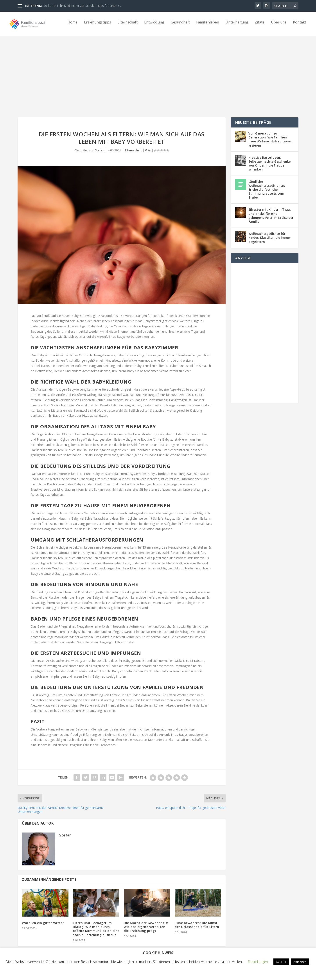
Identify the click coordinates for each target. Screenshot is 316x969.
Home (72, 25)
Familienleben (207, 25)
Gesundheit (180, 25)
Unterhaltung (237, 25)
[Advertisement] (158, 71)
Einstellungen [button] (258, 961)
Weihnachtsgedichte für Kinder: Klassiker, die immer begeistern (269, 234)
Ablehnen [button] (300, 962)
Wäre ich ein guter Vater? (43, 919)
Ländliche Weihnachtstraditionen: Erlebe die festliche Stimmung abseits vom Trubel (266, 186)
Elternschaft (128, 25)
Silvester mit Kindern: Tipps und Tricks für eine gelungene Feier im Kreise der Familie (270, 211)
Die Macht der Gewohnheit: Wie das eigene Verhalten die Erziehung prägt (146, 923)
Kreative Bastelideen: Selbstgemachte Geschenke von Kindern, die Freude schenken (269, 159)
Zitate (259, 25)
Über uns (278, 25)
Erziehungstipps (97, 25)
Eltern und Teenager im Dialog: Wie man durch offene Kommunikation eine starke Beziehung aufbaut (96, 925)
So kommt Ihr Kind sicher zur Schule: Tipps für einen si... (82, 6)
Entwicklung (154, 25)
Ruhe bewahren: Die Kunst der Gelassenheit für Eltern (197, 921)
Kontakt (299, 25)
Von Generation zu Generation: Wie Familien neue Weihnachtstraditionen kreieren (270, 135)
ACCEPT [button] (281, 962)
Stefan (99, 146)
